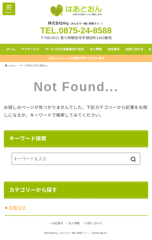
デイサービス (30, 49)
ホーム (10, 49)
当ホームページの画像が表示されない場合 (77, 58)
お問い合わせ (134, 49)
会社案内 (113, 49)
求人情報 (96, 49)
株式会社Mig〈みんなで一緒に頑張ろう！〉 (67, 233)
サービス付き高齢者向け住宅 (64, 49)
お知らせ (17, 207)
